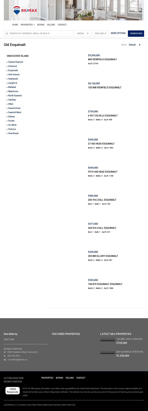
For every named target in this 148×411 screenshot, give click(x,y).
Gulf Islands (14, 74)
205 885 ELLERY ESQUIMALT (103, 256)
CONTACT (62, 25)
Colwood (12, 66)
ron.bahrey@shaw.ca (17, 359)
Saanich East (14, 106)
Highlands (13, 78)
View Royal (13, 131)
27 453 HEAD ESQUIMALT (101, 143)
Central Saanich (15, 62)
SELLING (51, 25)
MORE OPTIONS (118, 33)
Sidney (11, 114)
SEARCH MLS (136, 33)
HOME (15, 25)
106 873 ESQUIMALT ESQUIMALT (105, 284)
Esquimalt (13, 70)
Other (10, 102)
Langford (12, 82)
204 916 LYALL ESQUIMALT (102, 228)
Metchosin (13, 90)
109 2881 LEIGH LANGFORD (129, 339)
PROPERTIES (27, 25)
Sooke (11, 119)
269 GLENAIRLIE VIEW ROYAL (130, 351)
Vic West (12, 123)
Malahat (12, 86)
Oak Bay (12, 98)
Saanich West (14, 110)
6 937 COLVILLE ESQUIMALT (103, 115)
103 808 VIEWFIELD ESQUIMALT (104, 87)
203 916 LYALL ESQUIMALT (102, 199)
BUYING (41, 25)
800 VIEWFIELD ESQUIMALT (102, 59)
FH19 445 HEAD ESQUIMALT (103, 171)
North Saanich (15, 94)
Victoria (12, 127)
